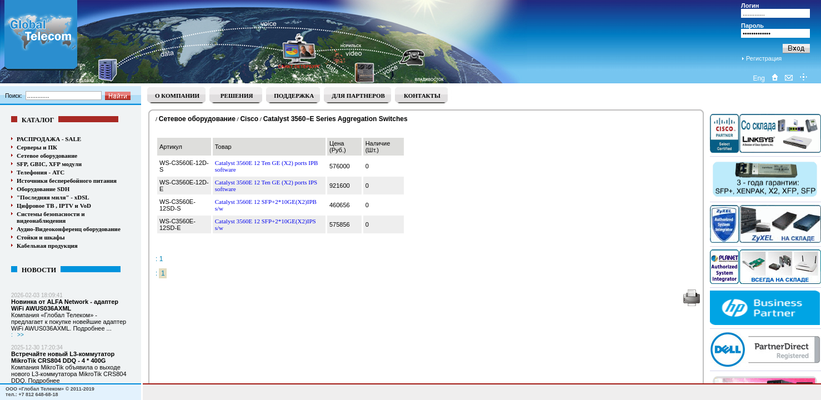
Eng (758, 78)
